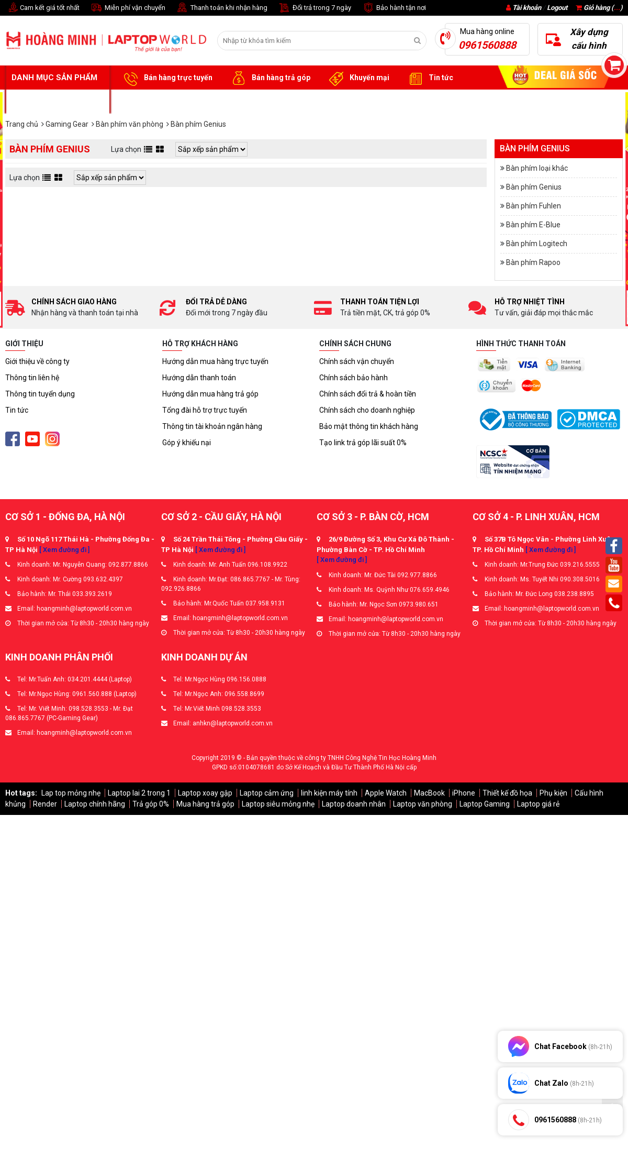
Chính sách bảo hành (353, 377)
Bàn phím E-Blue (533, 224)
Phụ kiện (553, 793)
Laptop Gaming (484, 804)
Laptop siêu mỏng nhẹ (278, 804)
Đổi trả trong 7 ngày (314, 8)
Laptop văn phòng (422, 804)
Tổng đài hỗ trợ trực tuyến (204, 410)
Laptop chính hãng (94, 804)
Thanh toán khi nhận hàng (221, 8)
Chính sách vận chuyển (356, 361)
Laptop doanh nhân (354, 804)
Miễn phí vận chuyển (127, 8)
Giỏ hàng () (599, 8)
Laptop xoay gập (205, 793)
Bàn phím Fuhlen (533, 206)
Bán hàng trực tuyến (166, 78)
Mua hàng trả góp (205, 804)
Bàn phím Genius (534, 187)
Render (45, 804)
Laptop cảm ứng (267, 793)
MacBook (429, 793)
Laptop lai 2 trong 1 (139, 793)
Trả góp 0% (150, 804)
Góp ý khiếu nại (186, 442)
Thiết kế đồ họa (507, 793)
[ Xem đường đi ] (64, 550)
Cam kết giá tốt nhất (42, 8)
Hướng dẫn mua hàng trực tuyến (215, 361)
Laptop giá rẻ (538, 804)
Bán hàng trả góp (269, 78)
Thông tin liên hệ (32, 377)
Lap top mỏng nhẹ (70, 793)
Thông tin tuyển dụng (40, 394)
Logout (557, 8)
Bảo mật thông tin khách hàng (368, 426)
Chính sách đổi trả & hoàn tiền (367, 394)
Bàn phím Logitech (536, 243)
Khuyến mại (357, 78)
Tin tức (429, 78)
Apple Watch (386, 793)
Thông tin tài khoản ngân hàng (212, 426)
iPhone (463, 793)
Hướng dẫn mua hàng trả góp (210, 394)
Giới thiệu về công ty (37, 361)
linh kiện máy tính (329, 793)
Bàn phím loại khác (537, 168)
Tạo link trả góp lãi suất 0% (363, 442)
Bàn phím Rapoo (533, 262)
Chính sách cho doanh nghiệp (367, 410)
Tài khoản (526, 8)
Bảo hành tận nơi (394, 8)
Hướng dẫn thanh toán (199, 377)
